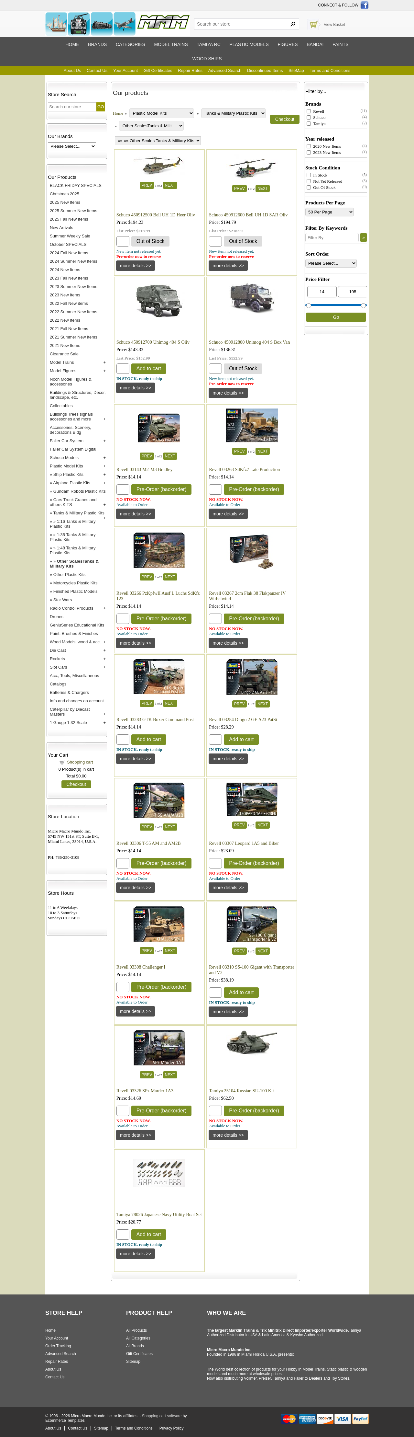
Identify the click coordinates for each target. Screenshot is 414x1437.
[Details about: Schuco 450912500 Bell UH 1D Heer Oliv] (135, 265)
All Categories (138, 1338)
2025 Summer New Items (73, 210)
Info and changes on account (77, 700)
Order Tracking (58, 1346)
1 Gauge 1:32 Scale (68, 722)
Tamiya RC (208, 44)
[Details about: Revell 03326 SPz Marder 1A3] (135, 1135)
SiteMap (296, 70)
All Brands (135, 1346)
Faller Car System (66, 440)
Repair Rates (190, 70)
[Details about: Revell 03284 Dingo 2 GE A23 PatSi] (228, 758)
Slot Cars (58, 667)
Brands (97, 44)
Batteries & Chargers (69, 692)
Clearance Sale (64, 353)
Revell (315, 111)
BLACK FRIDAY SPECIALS (76, 185)
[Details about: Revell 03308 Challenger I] (135, 1011)
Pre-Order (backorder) (161, 489)
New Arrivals (61, 227)
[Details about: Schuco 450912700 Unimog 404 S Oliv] (135, 388)
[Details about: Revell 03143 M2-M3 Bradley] (135, 514)
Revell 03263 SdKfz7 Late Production (244, 469)
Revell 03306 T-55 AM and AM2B (148, 843)
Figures (288, 44)
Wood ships (207, 58)
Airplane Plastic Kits (71, 482)
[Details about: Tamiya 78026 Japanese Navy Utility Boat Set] (135, 1253)
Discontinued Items (265, 70)
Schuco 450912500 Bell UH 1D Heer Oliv (155, 214)
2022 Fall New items (69, 303)
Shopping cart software (162, 1416)
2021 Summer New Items (73, 337)
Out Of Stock (321, 187)
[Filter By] (332, 237)
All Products (136, 1330)
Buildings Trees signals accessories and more (71, 416)
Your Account (125, 70)
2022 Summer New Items (73, 311)
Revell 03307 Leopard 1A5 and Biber (244, 843)
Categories (130, 44)
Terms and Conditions (330, 70)
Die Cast (58, 650)
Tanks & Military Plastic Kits (78, 513)
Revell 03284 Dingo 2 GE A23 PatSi (243, 719)
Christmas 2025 (64, 193)
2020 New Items (324, 146)
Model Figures (63, 370)
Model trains (171, 44)
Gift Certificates (158, 70)
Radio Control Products (71, 608)
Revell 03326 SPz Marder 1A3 (144, 1090)
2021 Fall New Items (69, 328)
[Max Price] (352, 291)
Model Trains (62, 362)
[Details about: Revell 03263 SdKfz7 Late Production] (228, 514)
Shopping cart (80, 762)
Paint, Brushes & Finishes (74, 633)
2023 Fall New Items (69, 278)
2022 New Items (65, 320)
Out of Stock (150, 241)
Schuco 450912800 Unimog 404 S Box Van (249, 342)
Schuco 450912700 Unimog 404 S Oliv (153, 342)
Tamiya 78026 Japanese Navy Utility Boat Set (159, 1214)
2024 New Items (65, 269)
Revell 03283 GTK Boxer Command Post (155, 719)
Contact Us (97, 70)
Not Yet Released (324, 181)
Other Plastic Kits (69, 574)
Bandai (315, 44)
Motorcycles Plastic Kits (75, 583)
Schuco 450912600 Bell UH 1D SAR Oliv (248, 214)
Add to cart (148, 368)
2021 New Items (65, 345)
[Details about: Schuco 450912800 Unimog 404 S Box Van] (228, 393)
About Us (72, 70)
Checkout (76, 784)
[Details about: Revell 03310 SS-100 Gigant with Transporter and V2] (228, 1011)
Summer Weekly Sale (70, 236)
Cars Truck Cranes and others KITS (73, 502)
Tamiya (316, 123)
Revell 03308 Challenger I (140, 967)
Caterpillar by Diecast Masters (70, 712)
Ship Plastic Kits (68, 474)
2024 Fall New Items (69, 252)
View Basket (334, 24)
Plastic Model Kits (66, 466)
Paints (340, 44)
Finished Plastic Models (75, 591)
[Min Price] (322, 291)
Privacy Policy (171, 1428)
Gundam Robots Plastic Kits (79, 491)
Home (72, 44)
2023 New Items (65, 295)
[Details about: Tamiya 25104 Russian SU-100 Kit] (228, 1135)
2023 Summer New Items (73, 286)
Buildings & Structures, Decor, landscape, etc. (78, 395)
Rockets (57, 658)
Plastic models (248, 44)
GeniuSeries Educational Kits (77, 625)
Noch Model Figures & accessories (71, 381)
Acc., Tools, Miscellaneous (74, 675)
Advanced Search (225, 70)
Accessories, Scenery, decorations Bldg (70, 430)
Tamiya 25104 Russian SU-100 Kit (241, 1090)
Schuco (316, 117)
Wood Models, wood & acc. (75, 641)
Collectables (61, 405)
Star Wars (62, 599)
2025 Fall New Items (69, 219)
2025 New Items (65, 202)
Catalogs (58, 684)
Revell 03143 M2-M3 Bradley (144, 469)
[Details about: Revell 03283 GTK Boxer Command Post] (135, 758)
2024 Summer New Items (73, 261)
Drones (56, 616)
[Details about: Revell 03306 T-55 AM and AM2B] (135, 887)
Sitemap (133, 1361)
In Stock (317, 175)
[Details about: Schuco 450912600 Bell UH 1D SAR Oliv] (228, 265)
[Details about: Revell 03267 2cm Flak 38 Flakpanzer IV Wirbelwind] (228, 643)
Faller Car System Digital (73, 449)
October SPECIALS (68, 244)
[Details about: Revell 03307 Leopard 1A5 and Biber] (228, 887)
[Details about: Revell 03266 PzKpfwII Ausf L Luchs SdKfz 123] (135, 643)
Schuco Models (64, 457)
